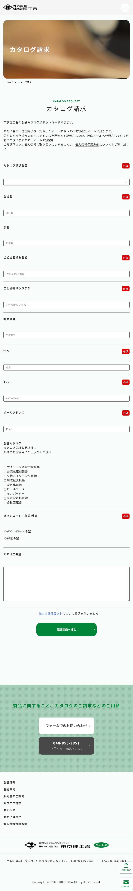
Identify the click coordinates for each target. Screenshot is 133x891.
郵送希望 (13, 538)
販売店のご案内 (13, 796)
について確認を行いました (67, 613)
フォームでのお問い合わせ (68, 725)
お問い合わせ (12, 817)
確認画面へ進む (76, 629)
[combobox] (66, 182)
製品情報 (9, 782)
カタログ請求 (12, 803)
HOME (10, 82)
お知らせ (9, 810)
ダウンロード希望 (19, 531)
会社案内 (9, 789)
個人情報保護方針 (87, 144)
